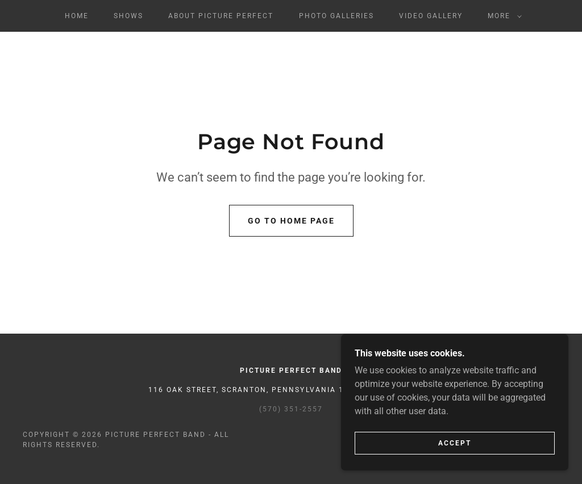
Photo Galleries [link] (336, 16)
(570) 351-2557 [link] (291, 409)
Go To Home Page (291, 220)
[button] (502, 16)
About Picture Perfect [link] (220, 16)
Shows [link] (128, 16)
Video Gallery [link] (431, 16)
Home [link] (77, 16)
